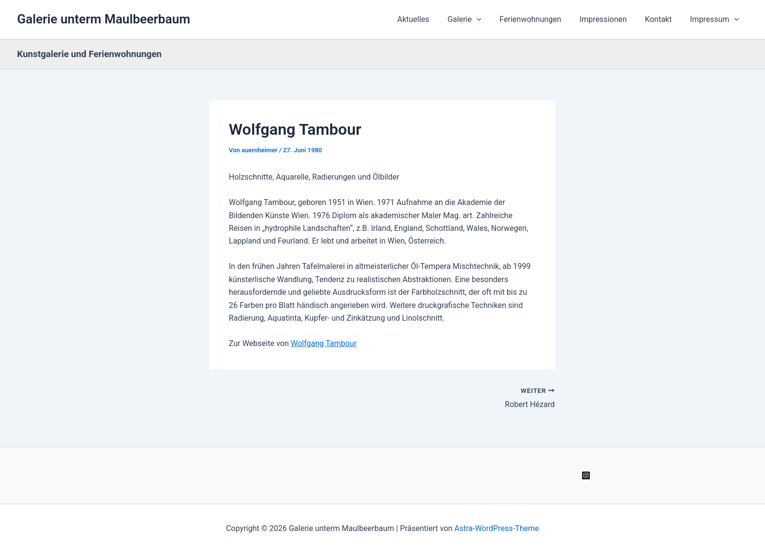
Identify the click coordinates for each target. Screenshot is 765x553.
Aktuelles (427, 19)
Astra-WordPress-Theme (496, 528)
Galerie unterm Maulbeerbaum (103, 19)
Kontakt (662, 19)
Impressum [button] (715, 19)
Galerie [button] (476, 19)
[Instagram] (586, 475)
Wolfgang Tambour (324, 343)
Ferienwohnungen (539, 19)
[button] (488, 19)
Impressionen (609, 19)
